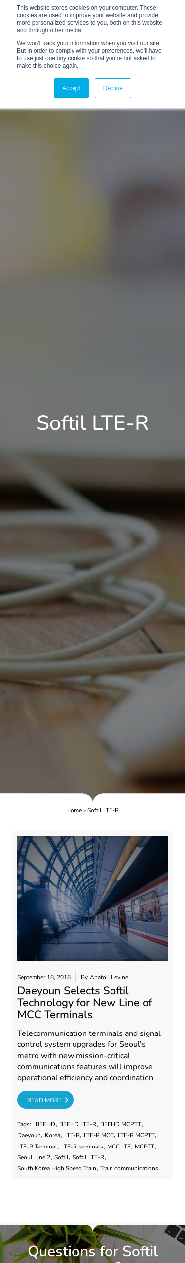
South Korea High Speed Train (56, 1168)
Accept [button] (71, 88)
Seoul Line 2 (33, 1157)
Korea (52, 1135)
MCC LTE (119, 1147)
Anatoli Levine (109, 977)
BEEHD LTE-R (77, 1124)
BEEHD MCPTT (120, 1124)
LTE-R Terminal (37, 1147)
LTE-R (72, 1135)
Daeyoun (29, 1135)
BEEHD (45, 1124)
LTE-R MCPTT (136, 1135)
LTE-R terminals (82, 1147)
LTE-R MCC (99, 1135)
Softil (61, 1157)
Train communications (129, 1168)
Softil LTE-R (88, 1157)
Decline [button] (113, 88)
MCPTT (144, 1147)
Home (74, 810)
